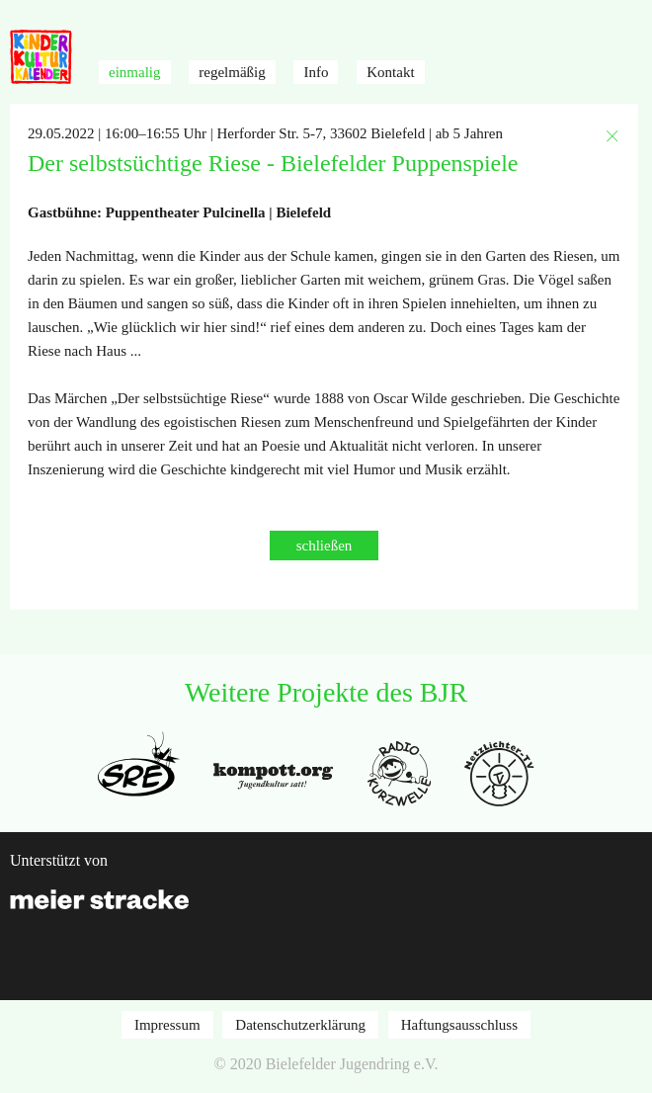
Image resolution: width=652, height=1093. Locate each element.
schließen (324, 545)
